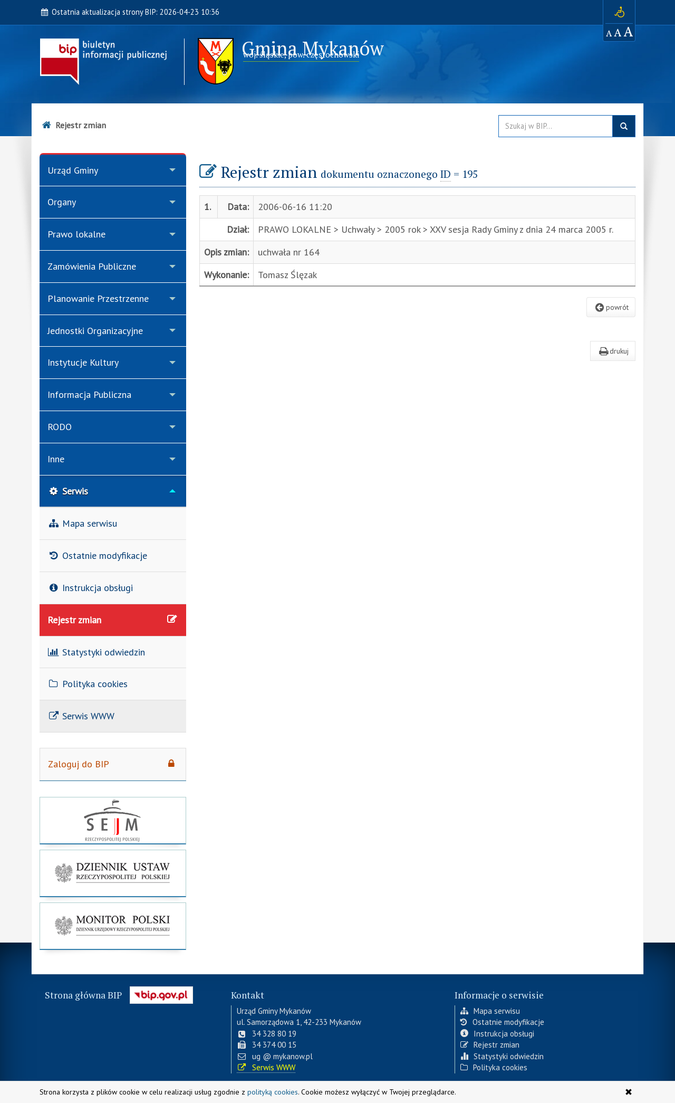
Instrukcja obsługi (497, 1033)
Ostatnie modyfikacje (502, 1021)
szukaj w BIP (624, 126)
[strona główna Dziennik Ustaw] (113, 875)
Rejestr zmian (489, 1044)
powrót (611, 307)
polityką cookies (272, 1092)
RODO (59, 427)
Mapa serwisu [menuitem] (82, 523)
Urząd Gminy (72, 170)
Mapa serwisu (490, 1010)
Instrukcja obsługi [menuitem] (90, 588)
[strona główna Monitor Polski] (113, 927)
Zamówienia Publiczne (91, 266)
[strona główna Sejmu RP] (113, 822)
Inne (55, 459)
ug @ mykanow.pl (275, 1055)
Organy (61, 202)
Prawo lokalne (76, 234)
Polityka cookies (493, 1066)
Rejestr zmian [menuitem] (112, 620)
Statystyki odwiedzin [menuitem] (96, 652)
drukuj (613, 351)
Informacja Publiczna (89, 394)
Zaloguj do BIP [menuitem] (113, 764)
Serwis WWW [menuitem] (80, 716)
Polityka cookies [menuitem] (87, 684)
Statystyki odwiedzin (502, 1055)
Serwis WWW (266, 1066)
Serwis (67, 491)
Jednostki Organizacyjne (95, 331)
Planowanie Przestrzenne (98, 298)
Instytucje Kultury (83, 362)
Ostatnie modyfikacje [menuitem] (97, 555)
